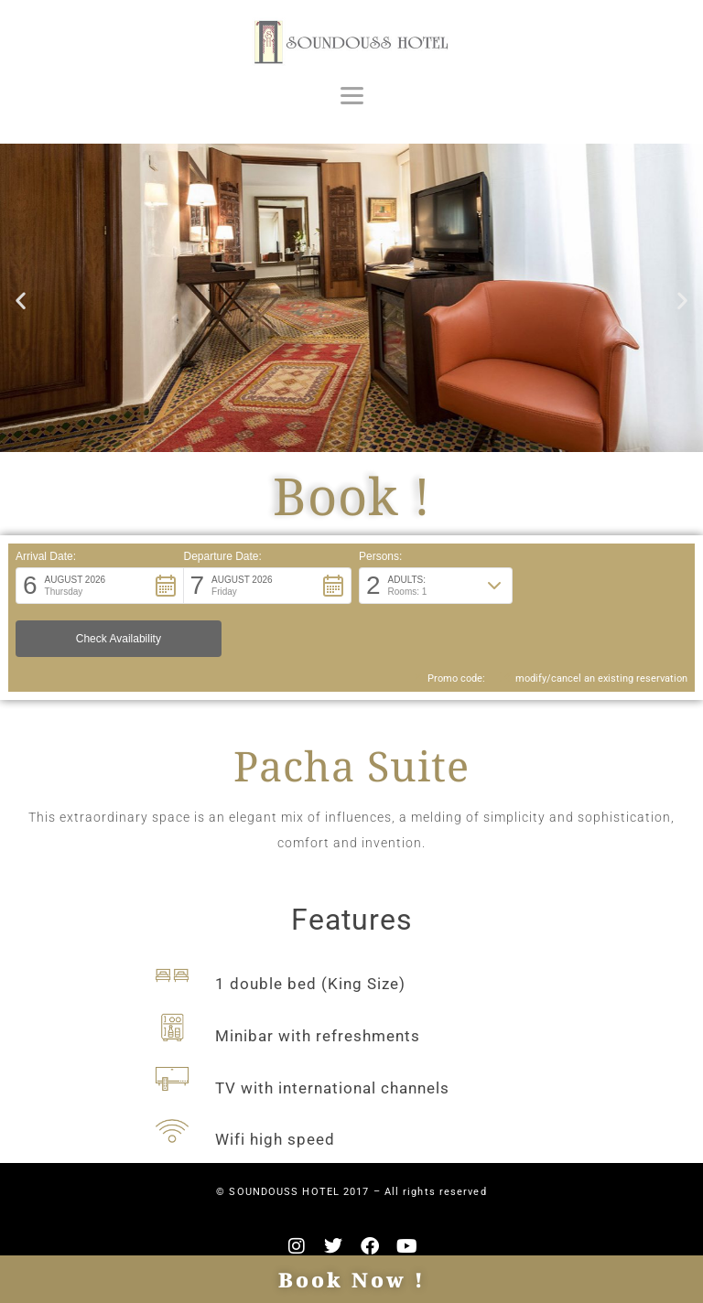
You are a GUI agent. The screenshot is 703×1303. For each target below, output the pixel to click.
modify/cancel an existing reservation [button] (593, 634)
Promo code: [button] (446, 634)
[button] (20, 299)
